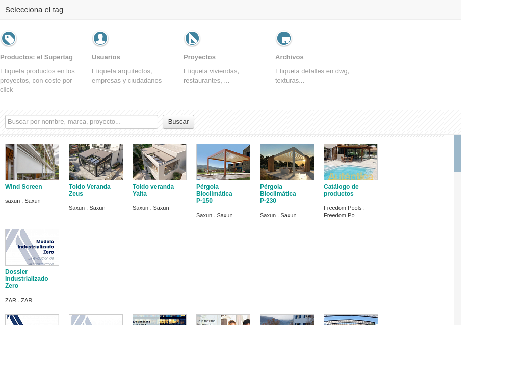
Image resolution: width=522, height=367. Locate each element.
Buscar (178, 121)
